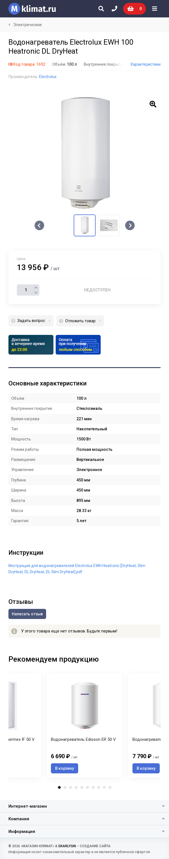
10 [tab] (110, 787)
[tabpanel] (85, 725)
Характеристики (145, 64)
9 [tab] (104, 787)
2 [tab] (65, 787)
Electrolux (48, 76)
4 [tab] (76, 787)
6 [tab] (87, 787)
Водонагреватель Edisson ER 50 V (83, 739)
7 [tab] (93, 787)
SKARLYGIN (67, 846)
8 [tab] (98, 787)
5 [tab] (81, 787)
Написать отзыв (27, 614)
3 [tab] (70, 787)
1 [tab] (59, 787)
